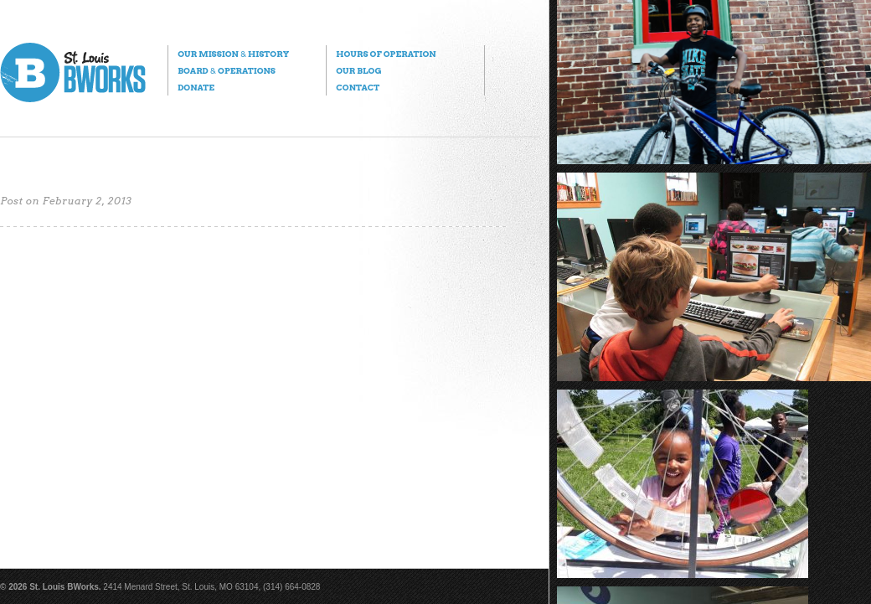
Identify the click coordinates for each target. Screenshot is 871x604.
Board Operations (227, 70)
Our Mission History (233, 54)
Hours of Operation (386, 54)
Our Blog (358, 70)
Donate (196, 87)
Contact (357, 87)
